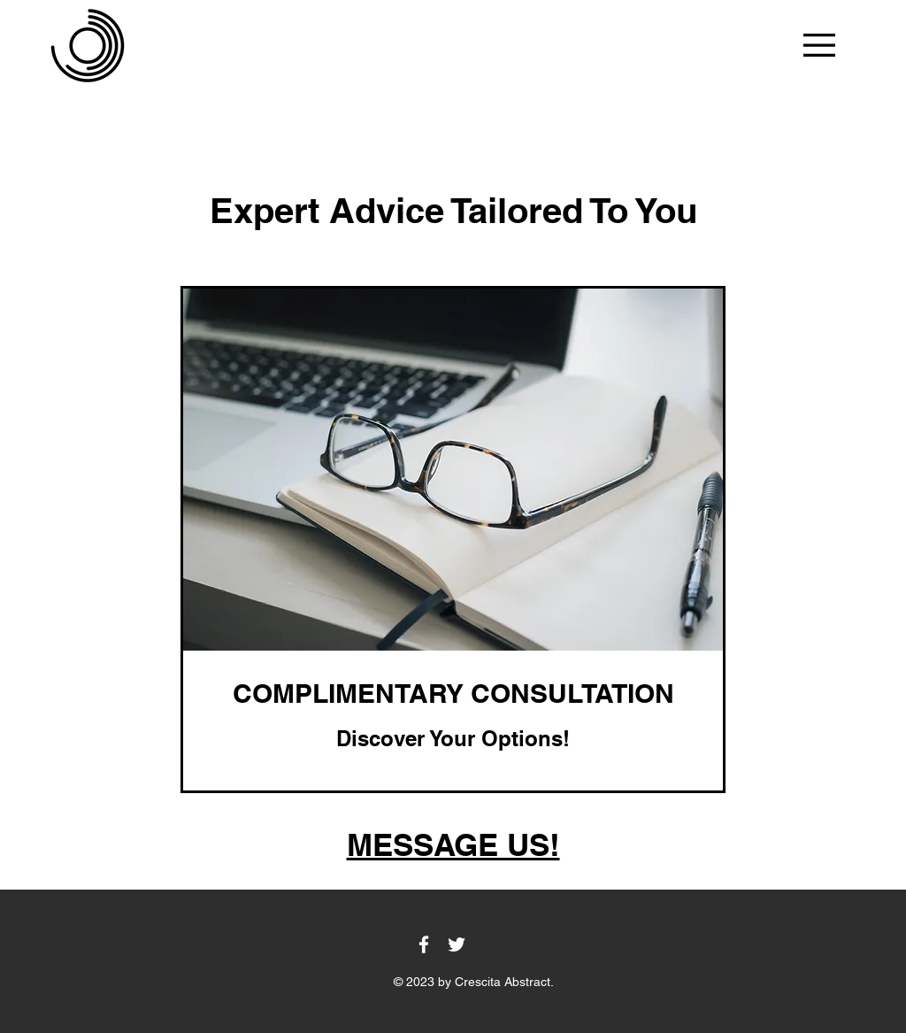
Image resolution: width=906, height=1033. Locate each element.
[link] (453, 694)
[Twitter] (456, 944)
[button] (819, 45)
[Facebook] (423, 944)
